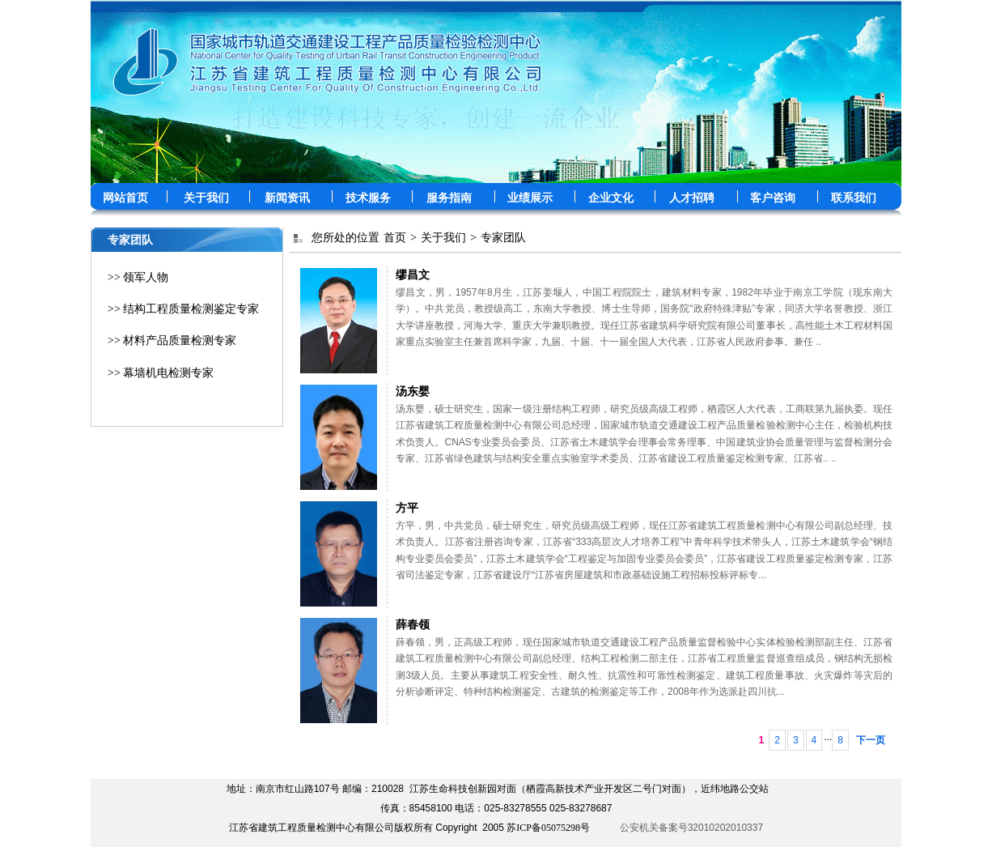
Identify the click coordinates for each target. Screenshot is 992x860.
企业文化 (611, 198)
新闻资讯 (287, 198)
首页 (395, 238)
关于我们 (206, 198)
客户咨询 (772, 198)
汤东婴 (413, 391)
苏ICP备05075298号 (548, 827)
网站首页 (125, 198)
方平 (407, 507)
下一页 (870, 740)
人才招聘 (691, 198)
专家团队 (503, 238)
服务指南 (449, 198)
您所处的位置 (345, 238)
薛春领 (413, 624)
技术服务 (368, 198)
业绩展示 (530, 198)
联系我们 (853, 198)
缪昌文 (413, 274)
